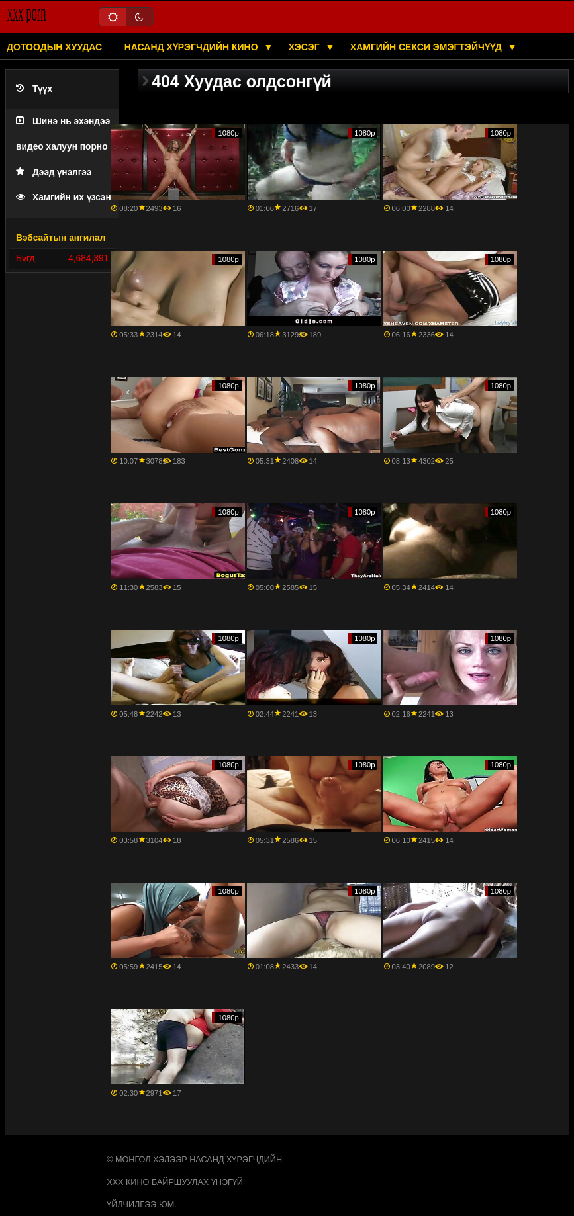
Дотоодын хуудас (54, 47)
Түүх (34, 89)
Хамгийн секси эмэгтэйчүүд (427, 47)
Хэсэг (305, 47)
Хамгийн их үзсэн (63, 197)
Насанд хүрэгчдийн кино (192, 47)
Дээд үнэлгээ (54, 172)
